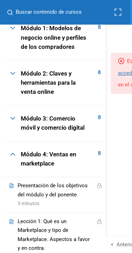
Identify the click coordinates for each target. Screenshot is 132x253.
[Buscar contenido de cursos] (9, 12)
